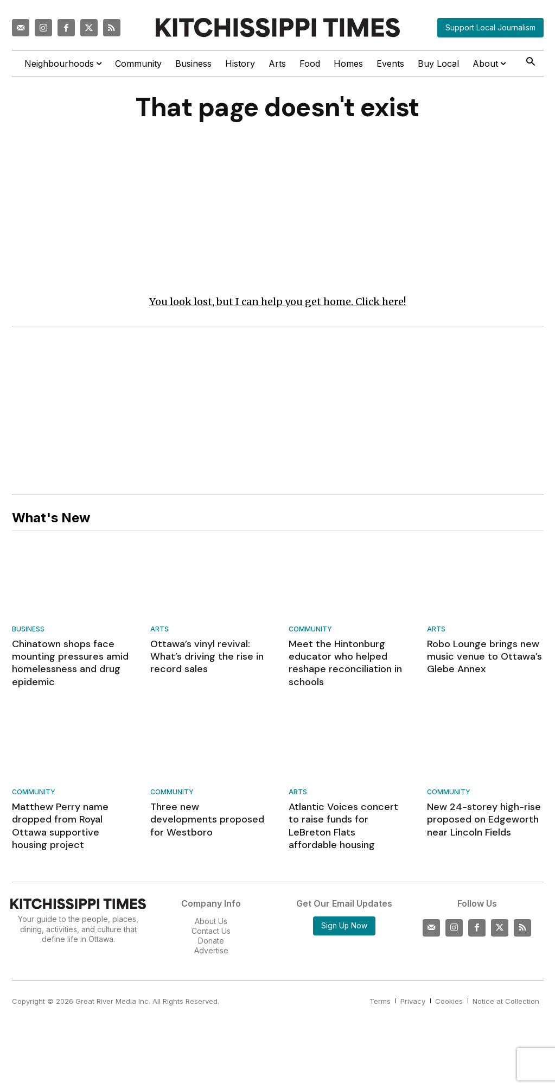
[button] (531, 62)
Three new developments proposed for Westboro (207, 820)
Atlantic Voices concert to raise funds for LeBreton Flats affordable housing (343, 826)
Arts (159, 629)
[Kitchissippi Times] (277, 27)
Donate (211, 941)
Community (310, 629)
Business (28, 629)
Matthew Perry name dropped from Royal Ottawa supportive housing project (60, 826)
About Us (211, 921)
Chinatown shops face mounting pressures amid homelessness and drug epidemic (70, 662)
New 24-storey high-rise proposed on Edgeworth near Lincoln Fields (484, 820)
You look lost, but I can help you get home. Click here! (277, 301)
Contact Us (211, 930)
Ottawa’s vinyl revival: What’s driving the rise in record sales (207, 656)
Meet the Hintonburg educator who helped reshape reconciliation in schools (345, 662)
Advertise (211, 951)
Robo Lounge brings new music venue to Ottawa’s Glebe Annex (484, 656)
